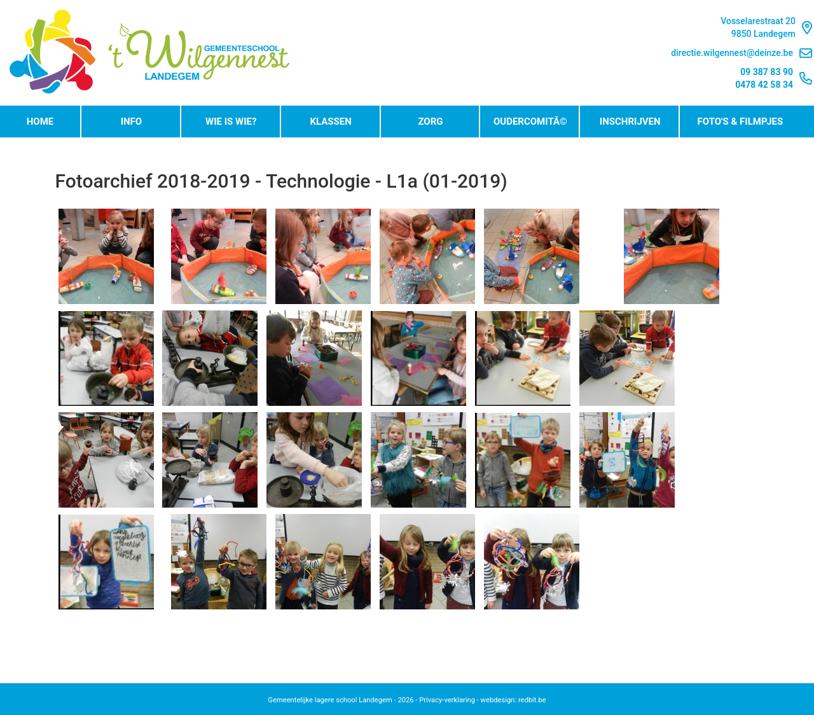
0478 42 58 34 (764, 85)
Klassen (330, 121)
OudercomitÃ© (530, 121)
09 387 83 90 (766, 72)
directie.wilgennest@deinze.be (741, 53)
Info (131, 121)
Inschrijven (630, 121)
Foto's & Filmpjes (740, 121)
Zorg (430, 121)
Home (40, 121)
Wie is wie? (230, 121)
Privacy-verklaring (447, 700)
